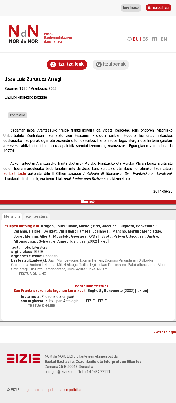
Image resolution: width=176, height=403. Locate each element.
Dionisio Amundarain (121, 260)
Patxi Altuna (137, 265)
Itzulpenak (111, 64)
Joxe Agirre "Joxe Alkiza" (87, 269)
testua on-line (32, 274)
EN (164, 39)
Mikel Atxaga (67, 265)
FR (154, 39)
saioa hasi (158, 7)
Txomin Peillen (91, 260)
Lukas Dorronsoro (111, 265)
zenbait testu (14, 173)
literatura (12, 216)
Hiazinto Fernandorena (47, 269)
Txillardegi (87, 265)
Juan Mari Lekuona (63, 260)
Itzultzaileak (67, 64)
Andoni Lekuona (42, 265)
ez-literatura (37, 216)
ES (145, 39)
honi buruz (131, 8)
